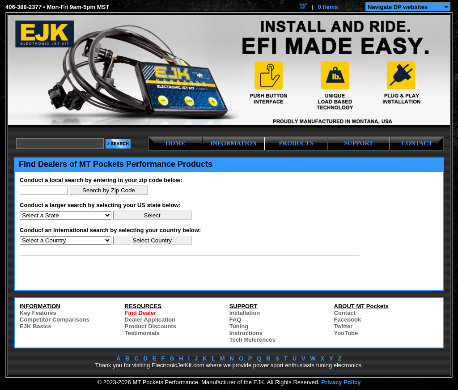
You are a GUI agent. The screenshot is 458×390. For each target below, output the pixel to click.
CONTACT (417, 143)
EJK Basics (35, 326)
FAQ (235, 319)
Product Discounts (151, 326)
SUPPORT (358, 143)
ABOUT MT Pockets (361, 306)
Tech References (252, 339)
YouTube (346, 333)
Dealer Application (150, 319)
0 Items (328, 7)
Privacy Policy (340, 382)
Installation (244, 312)
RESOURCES (143, 306)
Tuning (238, 326)
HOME (175, 143)
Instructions (246, 333)
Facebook (347, 319)
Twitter (343, 326)
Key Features (38, 312)
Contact (345, 312)
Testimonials (142, 333)
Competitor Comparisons (54, 319)
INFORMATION (233, 143)
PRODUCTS (296, 143)
